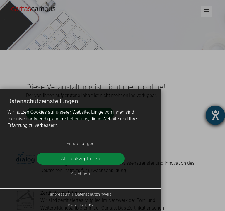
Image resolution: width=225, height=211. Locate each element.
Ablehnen (80, 173)
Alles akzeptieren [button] (80, 158)
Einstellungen (81, 143)
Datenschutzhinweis (93, 194)
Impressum (60, 194)
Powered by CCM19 (80, 205)
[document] (80, 117)
